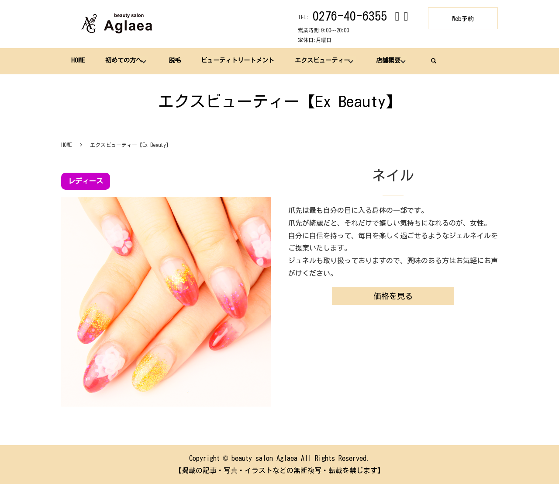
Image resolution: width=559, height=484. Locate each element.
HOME (78, 61)
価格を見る (393, 296)
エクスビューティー (321, 61)
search (432, 60)
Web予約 (463, 19)
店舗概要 (387, 61)
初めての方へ (123, 61)
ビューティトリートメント (237, 61)
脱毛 (174, 61)
